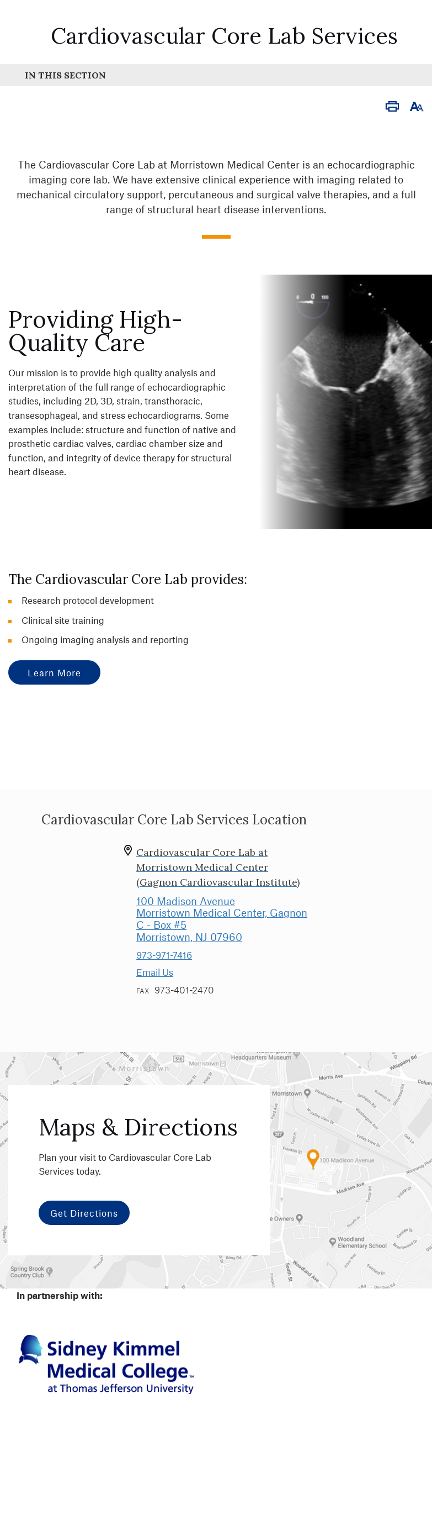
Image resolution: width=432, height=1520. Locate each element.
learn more (54, 672)
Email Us (154, 971)
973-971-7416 (164, 954)
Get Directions (84, 1212)
